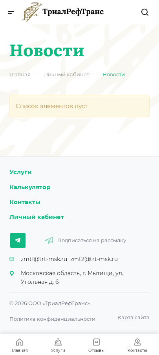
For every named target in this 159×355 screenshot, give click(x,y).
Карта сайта (134, 317)
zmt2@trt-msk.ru (94, 259)
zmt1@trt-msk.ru (44, 259)
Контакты (24, 202)
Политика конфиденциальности (52, 319)
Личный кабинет (36, 217)
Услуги (20, 172)
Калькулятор (29, 187)
